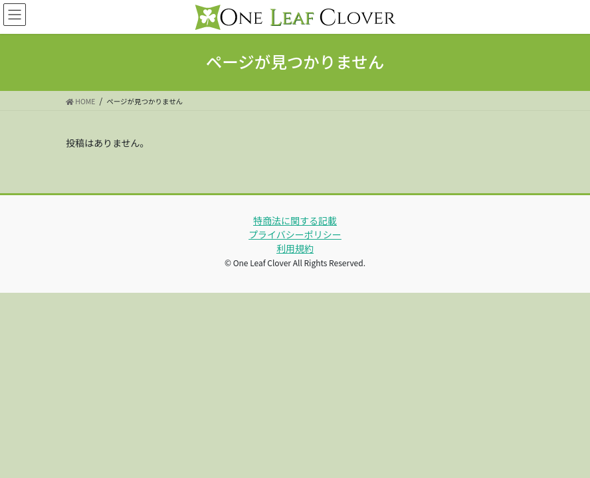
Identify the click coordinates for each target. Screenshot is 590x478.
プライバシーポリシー (295, 234)
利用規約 (295, 248)
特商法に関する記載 (295, 220)
